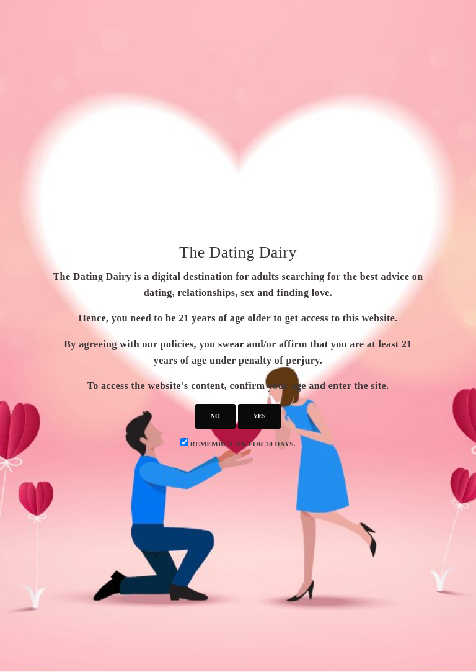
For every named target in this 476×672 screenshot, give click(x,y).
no (215, 416)
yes (259, 416)
